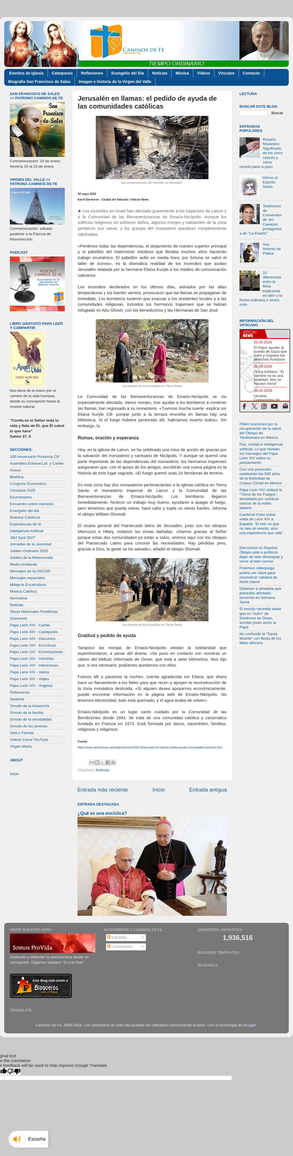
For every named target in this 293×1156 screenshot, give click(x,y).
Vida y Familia (22, 733)
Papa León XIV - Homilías (32, 658)
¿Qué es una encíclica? (102, 813)
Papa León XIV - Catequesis (34, 632)
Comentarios (120, 946)
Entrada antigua (208, 790)
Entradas (117, 937)
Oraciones (18, 618)
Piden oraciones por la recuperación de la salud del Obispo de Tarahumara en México (260, 431)
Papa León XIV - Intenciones (34, 665)
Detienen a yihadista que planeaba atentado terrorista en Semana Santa (260, 595)
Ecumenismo (21, 497)
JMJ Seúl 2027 (22, 538)
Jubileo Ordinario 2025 (29, 551)
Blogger (249, 1025)
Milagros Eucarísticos (28, 585)
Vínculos (226, 73)
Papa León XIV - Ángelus (31, 685)
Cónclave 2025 (22, 490)
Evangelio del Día (127, 73)
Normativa (18, 598)
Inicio (158, 790)
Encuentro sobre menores (32, 504)
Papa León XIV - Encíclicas (33, 645)
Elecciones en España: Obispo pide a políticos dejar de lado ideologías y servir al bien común (261, 555)
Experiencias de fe (25, 524)
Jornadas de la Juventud (30, 544)
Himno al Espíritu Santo (270, 182)
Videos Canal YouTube (29, 739)
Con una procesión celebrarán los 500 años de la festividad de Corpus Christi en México (260, 476)
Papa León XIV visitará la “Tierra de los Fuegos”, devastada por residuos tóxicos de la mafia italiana (260, 499)
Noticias (159, 73)
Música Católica (23, 591)
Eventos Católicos (25, 517)
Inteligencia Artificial (26, 531)
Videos (203, 73)
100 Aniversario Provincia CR (34, 457)
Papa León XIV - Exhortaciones (36, 652)
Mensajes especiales (27, 578)
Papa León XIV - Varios (29, 672)
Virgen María (21, 746)
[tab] (252, 334)
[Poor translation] (14, 1071)
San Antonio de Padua (272, 248)
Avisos (15, 470)
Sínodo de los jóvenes (28, 726)
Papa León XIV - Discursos (33, 639)
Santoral (17, 699)
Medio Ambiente (23, 564)
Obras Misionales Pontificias (34, 612)
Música (182, 73)
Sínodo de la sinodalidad (31, 719)
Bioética (16, 477)
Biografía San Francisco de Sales (39, 81)
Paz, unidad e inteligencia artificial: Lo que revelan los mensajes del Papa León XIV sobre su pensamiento (261, 453)
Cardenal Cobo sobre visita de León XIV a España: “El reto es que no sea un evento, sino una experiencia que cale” (261, 523)
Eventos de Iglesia (26, 73)
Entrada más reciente (102, 790)
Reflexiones (92, 73)
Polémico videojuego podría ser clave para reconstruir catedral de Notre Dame (258, 575)
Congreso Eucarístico (28, 484)
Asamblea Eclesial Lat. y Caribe (37, 463)
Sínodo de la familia (26, 712)
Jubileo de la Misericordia (31, 557)
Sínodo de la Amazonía (29, 706)
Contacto (251, 73)
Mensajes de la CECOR (30, 571)
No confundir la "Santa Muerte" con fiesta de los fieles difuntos (260, 638)
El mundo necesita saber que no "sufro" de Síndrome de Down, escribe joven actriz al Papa (260, 618)
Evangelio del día (24, 511)
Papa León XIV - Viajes (29, 679)
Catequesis (62, 73)
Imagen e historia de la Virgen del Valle (115, 81)
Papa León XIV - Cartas (30, 625)
